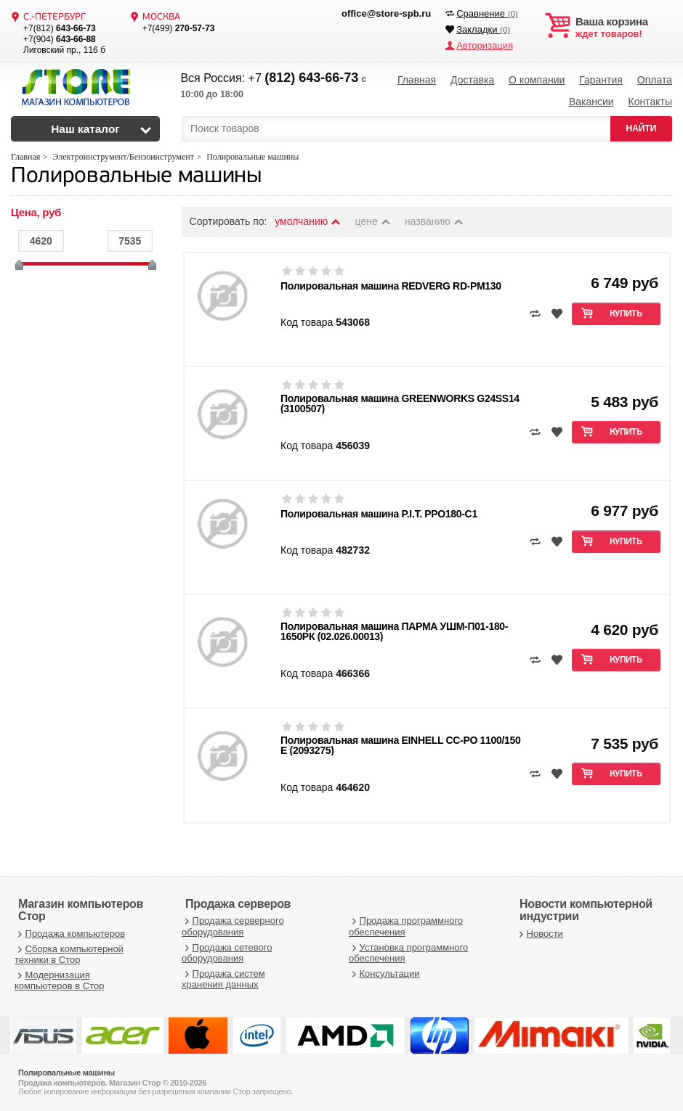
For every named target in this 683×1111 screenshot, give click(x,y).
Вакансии (591, 101)
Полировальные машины (136, 176)
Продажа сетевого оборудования (227, 953)
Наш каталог (85, 129)
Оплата (654, 80)
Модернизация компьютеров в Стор (59, 980)
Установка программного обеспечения (408, 953)
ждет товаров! (623, 27)
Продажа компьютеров (70, 933)
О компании (537, 80)
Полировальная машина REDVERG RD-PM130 (390, 286)
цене (373, 221)
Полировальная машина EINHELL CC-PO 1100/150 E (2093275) (400, 745)
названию (434, 221)
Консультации (384, 973)
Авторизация (484, 45)
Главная (416, 80)
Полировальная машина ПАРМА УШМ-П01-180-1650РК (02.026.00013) (394, 631)
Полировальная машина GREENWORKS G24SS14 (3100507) (400, 403)
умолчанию (308, 221)
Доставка (472, 80)
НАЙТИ (641, 128)
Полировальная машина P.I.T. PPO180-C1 (378, 514)
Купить (626, 314)
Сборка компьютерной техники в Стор (69, 954)
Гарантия (601, 80)
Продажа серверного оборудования (233, 926)
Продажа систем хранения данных (223, 979)
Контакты (649, 101)
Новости (539, 933)
